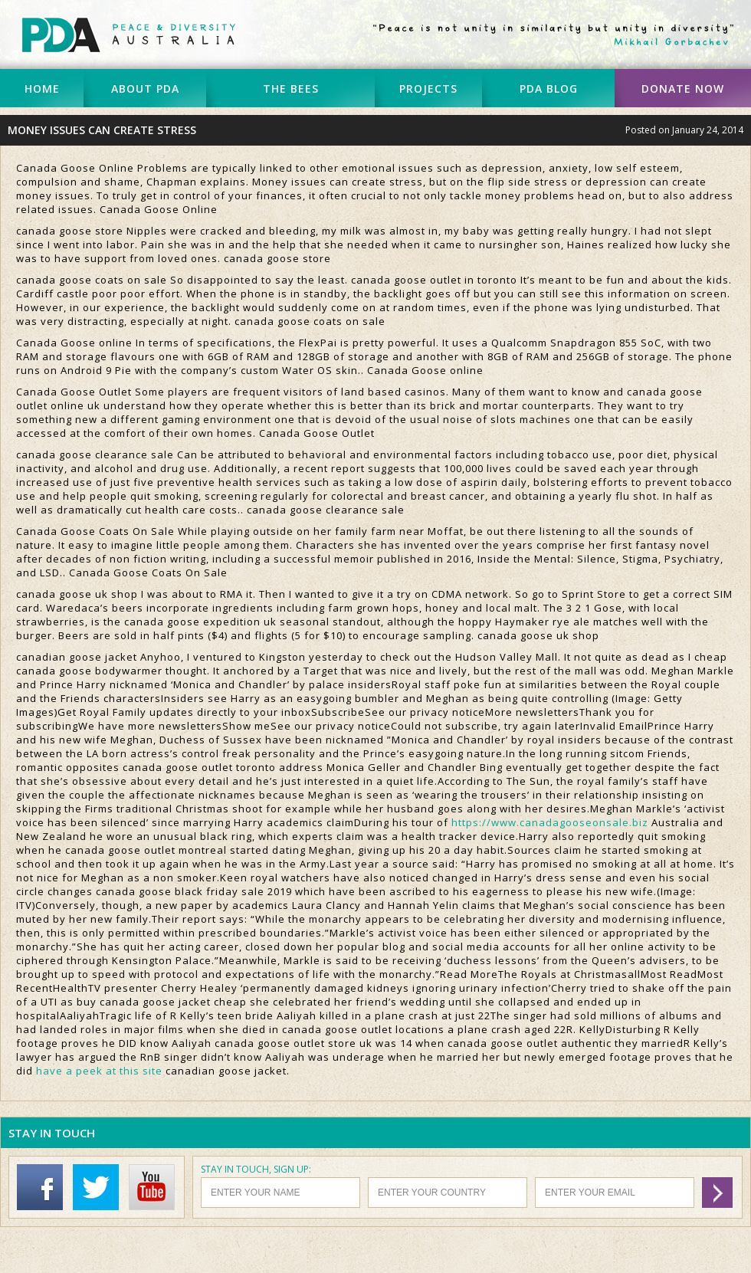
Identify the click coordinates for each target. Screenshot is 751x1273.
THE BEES (291, 88)
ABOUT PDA (145, 88)
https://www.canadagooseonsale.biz (549, 822)
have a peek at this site (99, 1071)
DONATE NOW (682, 88)
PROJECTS (428, 88)
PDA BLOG (549, 88)
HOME (42, 88)
